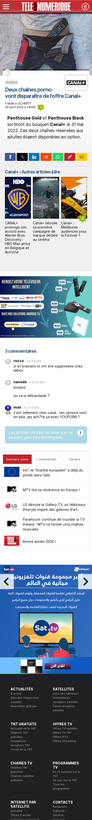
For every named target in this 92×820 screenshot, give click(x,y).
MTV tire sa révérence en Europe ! (51, 398)
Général (58, 723)
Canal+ (12, 171)
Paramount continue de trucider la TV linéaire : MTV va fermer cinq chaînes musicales (54, 432)
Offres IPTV (60, 645)
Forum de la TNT (21, 657)
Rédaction (60, 714)
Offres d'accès (21, 723)
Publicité (59, 719)
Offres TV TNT (62, 640)
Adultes (11, 82)
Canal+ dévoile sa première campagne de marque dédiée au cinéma (45, 231)
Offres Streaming (64, 649)
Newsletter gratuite (24, 614)
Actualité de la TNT (23, 636)
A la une (16, 601)
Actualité (17, 719)
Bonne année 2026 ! (39, 449)
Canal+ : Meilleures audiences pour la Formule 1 (74, 229)
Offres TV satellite (65, 636)
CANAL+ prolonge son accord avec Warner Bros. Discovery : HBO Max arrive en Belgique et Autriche (17, 237)
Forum (15, 735)
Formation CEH (42, 754)
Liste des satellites (66, 601)
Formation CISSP (43, 758)
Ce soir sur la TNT (65, 688)
